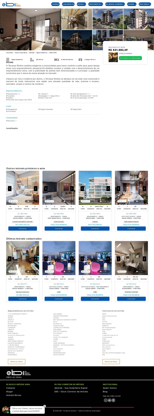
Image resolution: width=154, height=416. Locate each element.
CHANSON (11, 327)
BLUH (55, 322)
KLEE (55, 341)
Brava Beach (107, 329)
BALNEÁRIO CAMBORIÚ (115, 4)
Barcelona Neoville (22, 292)
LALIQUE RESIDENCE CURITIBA (22, 222)
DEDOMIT (105, 343)
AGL (103, 320)
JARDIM (11, 339)
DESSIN (10, 331)
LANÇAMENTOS (68, 4)
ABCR (104, 314)
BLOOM (10, 322)
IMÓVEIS (81, 4)
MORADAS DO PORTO (16, 349)
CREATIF (11, 329)
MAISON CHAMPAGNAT (16, 347)
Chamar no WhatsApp (130, 58)
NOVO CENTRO (59, 354)
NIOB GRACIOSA (59, 353)
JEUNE (55, 339)
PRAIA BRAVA (144, 4)
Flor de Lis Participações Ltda (113, 353)
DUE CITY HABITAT (60, 331)
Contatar (23, 229)
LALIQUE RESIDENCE (15, 343)
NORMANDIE (12, 354)
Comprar (10, 388)
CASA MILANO (58, 222)
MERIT (55, 347)
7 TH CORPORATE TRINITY (17, 314)
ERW (104, 351)
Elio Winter (106, 347)
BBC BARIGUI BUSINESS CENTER (64, 320)
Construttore (107, 337)
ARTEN (10, 318)
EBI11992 (53, 53)
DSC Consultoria (108, 345)
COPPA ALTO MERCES (61, 327)
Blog (105, 391)
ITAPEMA (132, 4)
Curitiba (10, 53)
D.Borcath (106, 341)
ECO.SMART (57, 333)
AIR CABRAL (57, 314)
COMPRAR (55, 4)
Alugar (9, 391)
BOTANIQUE (12, 325)
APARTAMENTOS (96, 4)
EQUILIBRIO (106, 349)
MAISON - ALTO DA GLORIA (63, 345)
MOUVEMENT (58, 349)
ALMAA (95, 222)
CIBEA (104, 333)
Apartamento (42, 53)
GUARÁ (10, 337)
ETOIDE (56, 335)
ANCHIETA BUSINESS (60, 316)
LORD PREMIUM (59, 343)
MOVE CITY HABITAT (15, 351)
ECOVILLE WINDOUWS (16, 335)
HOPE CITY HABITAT (60, 337)
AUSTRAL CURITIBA (131, 292)
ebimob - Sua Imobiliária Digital (71, 388)
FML (103, 354)
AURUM (56, 318)
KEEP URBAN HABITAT (131, 222)
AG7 (104, 318)
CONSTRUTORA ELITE (110, 335)
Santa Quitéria (21, 53)
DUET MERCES (13, 333)
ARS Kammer (107, 323)
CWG (104, 339)
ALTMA (104, 322)
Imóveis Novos (13, 395)
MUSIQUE (11, 353)
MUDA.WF (57, 351)
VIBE (58, 292)
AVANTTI (105, 325)
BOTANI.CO (57, 323)
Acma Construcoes (109, 316)
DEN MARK (57, 329)
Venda (32, 53)
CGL (104, 331)
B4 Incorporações (109, 327)
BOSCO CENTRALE (14, 323)
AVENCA (11, 320)
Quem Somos (110, 388)
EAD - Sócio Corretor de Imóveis (71, 391)
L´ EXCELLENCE (13, 345)
